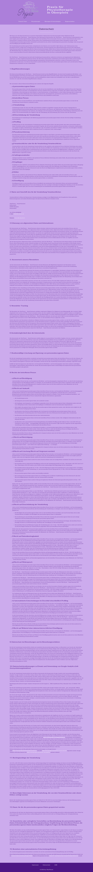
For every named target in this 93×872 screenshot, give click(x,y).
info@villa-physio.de (19, 214)
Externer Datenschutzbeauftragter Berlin (21, 856)
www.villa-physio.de (19, 218)
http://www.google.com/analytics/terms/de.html (54, 750)
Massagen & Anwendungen (53, 21)
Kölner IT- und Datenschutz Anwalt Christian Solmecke (63, 856)
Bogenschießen (70, 21)
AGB (55, 865)
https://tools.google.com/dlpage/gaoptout (54, 737)
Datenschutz (46, 865)
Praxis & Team (23, 21)
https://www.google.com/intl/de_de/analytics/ (38, 752)
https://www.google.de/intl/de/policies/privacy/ (25, 750)
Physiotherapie (35, 21)
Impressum (35, 865)
